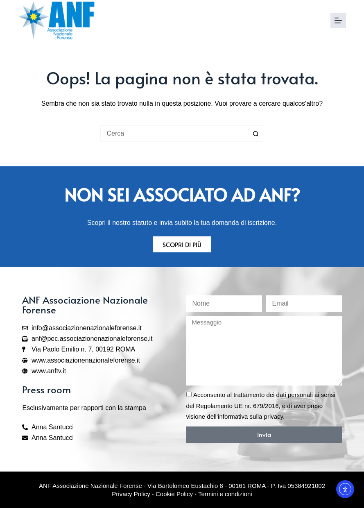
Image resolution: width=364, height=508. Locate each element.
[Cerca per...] (174, 133)
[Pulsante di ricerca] (256, 133)
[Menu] (338, 20)
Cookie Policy (174, 493)
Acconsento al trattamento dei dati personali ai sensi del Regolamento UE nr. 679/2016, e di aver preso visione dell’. (260, 405)
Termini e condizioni (225, 493)
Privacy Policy (131, 493)
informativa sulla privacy (250, 416)
